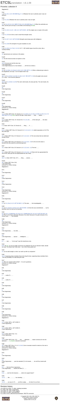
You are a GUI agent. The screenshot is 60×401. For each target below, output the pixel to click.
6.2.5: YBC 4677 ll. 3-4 (28, 76)
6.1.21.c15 (26, 119)
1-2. (3, 114)
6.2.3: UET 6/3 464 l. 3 (22, 207)
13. (2, 141)
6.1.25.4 (42, 114)
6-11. (3, 130)
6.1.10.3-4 (8, 24)
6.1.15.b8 (36, 114)
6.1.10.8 (7, 43)
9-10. (3, 373)
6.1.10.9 (7, 48)
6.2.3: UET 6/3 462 (14, 39)
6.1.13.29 (8, 207)
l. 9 (30, 136)
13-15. (3, 382)
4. (2, 284)
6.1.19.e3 (13, 207)
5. (2, 30)
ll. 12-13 (17, 48)
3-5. (3, 235)
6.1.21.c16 (27, 130)
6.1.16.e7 (20, 345)
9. (2, 48)
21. (2, 93)
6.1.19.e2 (8, 203)
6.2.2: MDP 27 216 (16, 24)
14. (2, 147)
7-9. (3, 339)
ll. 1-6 (31, 130)
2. (2, 19)
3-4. (3, 24)
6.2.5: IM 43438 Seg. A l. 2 (28, 24)
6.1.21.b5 (14, 76)
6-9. (3, 213)
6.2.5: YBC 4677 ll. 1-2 (26, 70)
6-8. (3, 367)
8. (2, 43)
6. (2, 34)
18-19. (3, 81)
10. (2, 54)
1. (2, 13)
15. (2, 70)
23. (2, 105)
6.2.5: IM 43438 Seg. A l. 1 (16, 13)
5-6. (3, 333)
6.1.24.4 (14, 81)
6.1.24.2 (18, 70)
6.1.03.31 (26, 114)
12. (2, 136)
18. (2, 162)
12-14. (3, 63)
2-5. (3, 360)
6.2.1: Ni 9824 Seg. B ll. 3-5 (27, 213)
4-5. (3, 183)
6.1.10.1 (7, 13)
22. (2, 99)
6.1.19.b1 (8, 70)
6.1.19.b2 (9, 76)
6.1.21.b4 (13, 70)
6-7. (3, 241)
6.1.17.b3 (12, 48)
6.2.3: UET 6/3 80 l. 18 (22, 30)
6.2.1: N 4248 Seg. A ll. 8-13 (13, 213)
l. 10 (30, 141)
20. (2, 87)
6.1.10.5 (7, 30)
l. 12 (30, 152)
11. (2, 58)
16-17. (3, 76)
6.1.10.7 (7, 39)
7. (2, 39)
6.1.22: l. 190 (13, 30)
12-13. (3, 256)
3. (2, 279)
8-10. (3, 245)
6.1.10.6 (7, 34)
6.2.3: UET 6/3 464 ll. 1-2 (17, 203)
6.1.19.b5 (9, 81)
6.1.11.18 (31, 114)
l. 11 (30, 147)
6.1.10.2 (7, 19)
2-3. (3, 177)
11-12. (3, 377)
